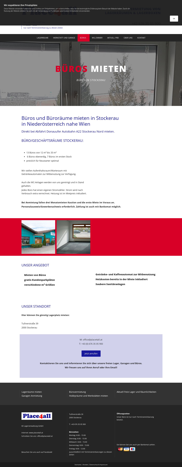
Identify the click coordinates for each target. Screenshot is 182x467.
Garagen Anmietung (32, 395)
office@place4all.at (92, 339)
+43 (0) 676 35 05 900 (92, 343)
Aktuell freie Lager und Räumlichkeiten (136, 391)
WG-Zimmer (97, 37)
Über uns (128, 37)
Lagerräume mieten (32, 391)
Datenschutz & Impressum (98, 465)
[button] (91, 353)
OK (174, 19)
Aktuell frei (113, 37)
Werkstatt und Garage (64, 37)
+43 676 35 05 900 (78, 424)
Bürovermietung (77, 391)
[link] (83, 38)
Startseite (78, 465)
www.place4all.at (36, 432)
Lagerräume (42, 37)
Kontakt (141, 37)
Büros (83, 37)
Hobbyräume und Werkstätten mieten (88, 395)
